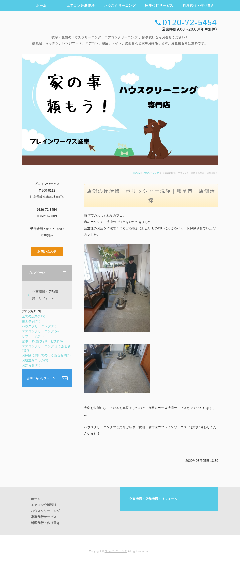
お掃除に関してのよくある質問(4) (46, 355)
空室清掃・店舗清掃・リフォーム (45, 295)
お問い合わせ (47, 251)
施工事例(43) (31, 321)
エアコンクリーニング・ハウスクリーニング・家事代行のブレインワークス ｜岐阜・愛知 (67, 24)
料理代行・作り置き (198, 5)
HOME (136, 173)
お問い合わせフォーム (41, 378)
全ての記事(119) (33, 316)
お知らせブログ (151, 173)
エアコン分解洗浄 (81, 5)
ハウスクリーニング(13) (39, 326)
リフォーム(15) (33, 336)
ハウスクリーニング (120, 5)
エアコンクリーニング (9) (40, 331)
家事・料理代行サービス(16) (42, 341)
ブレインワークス (116, 551)
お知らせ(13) (31, 365)
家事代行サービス (159, 5)
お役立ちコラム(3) (35, 360)
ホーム (41, 5)
